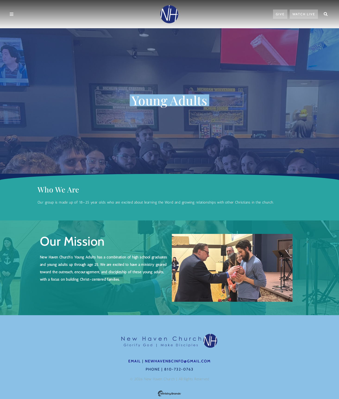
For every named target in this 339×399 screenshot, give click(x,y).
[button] (325, 14)
